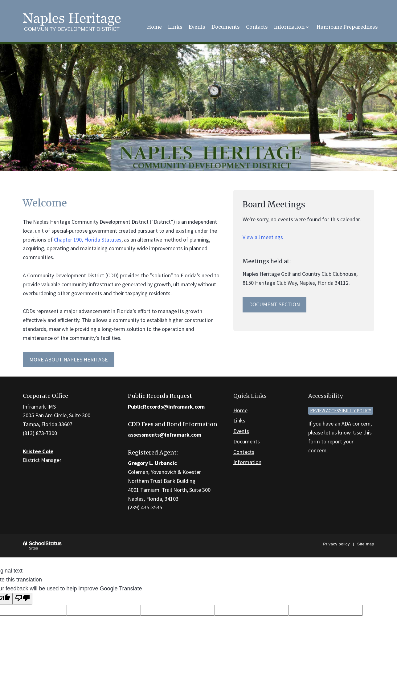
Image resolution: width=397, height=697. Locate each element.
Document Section (274, 304)
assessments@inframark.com (164, 434)
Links (239, 420)
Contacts (243, 451)
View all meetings (263, 237)
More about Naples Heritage (68, 359)
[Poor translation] (22, 599)
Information (247, 462)
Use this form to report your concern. (340, 441)
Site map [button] (365, 544)
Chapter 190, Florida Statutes (87, 239)
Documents (246, 441)
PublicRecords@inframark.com (166, 406)
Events (241, 430)
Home (240, 410)
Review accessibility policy (340, 411)
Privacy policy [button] (336, 544)
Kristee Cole (38, 451)
